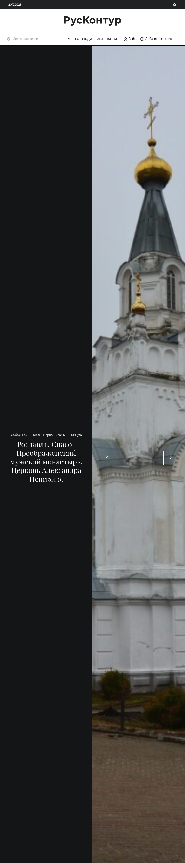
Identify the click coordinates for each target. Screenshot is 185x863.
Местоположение (25, 39)
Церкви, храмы (54, 435)
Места (73, 39)
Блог (99, 39)
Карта (112, 39)
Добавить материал (156, 39)
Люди (87, 39)
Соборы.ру (19, 435)
